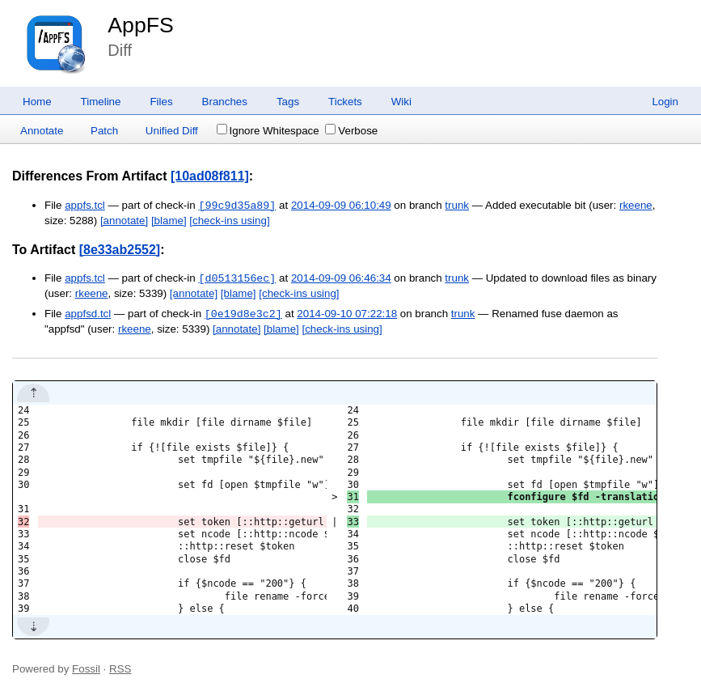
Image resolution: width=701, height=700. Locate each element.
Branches (224, 101)
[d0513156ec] (237, 278)
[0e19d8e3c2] (243, 314)
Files (161, 101)
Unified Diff (172, 131)
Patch (104, 131)
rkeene (635, 206)
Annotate (41, 131)
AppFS (141, 25)
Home (37, 101)
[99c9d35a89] (237, 205)
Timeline (101, 101)
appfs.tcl (85, 206)
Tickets (345, 101)
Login (665, 101)
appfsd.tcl (88, 314)
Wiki (401, 101)
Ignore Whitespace (268, 131)
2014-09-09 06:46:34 (341, 279)
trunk (457, 206)
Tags (288, 101)
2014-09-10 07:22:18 (347, 314)
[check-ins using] (229, 220)
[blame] (169, 220)
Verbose (351, 131)
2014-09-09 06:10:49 (341, 206)
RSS (120, 669)
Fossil (86, 669)
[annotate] (124, 220)
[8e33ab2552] (120, 250)
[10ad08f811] (210, 176)
